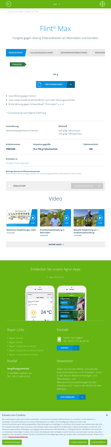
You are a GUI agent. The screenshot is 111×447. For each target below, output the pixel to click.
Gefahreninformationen (74, 52)
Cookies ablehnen (98, 442)
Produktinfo (16, 52)
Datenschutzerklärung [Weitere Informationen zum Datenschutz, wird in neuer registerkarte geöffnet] (18, 437)
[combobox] (55, 81)
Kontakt (64, 345)
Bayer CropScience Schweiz (23, 351)
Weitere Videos (55, 241)
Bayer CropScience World (22, 343)
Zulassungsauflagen (41, 52)
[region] (55, 429)
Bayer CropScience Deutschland (26, 347)
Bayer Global (16, 339)
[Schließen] (107, 415)
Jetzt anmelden (67, 394)
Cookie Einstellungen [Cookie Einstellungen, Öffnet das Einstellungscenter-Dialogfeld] (11, 442)
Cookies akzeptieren (79, 442)
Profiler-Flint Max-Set (17, 160)
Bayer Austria (16, 335)
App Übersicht (56, 274)
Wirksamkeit (101, 52)
